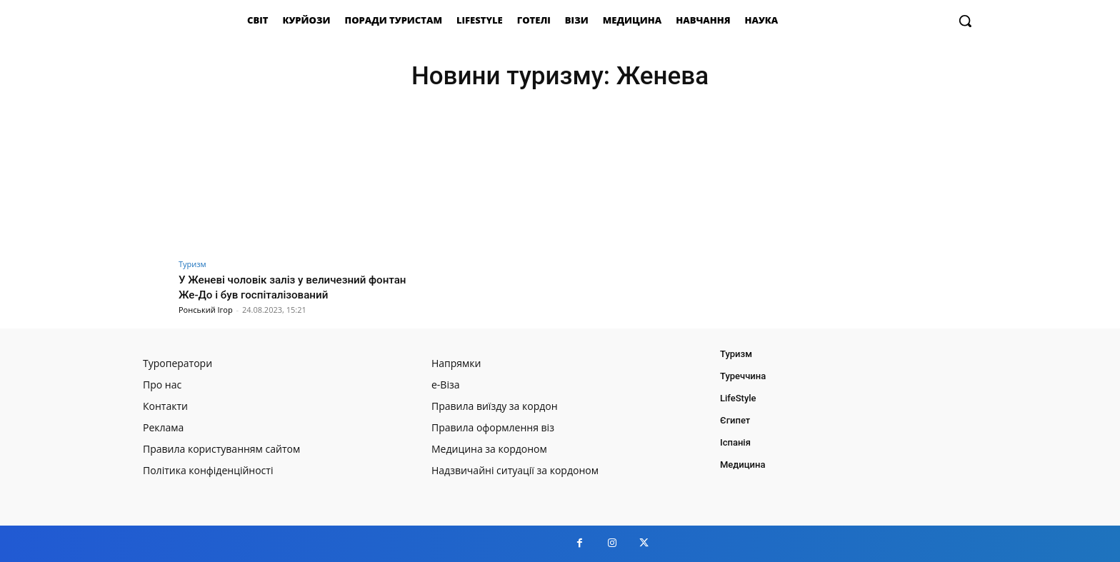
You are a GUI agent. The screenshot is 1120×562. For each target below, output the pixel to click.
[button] (965, 20)
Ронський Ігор (206, 309)
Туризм (192, 264)
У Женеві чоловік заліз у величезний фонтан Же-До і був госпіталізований (285, 286)
